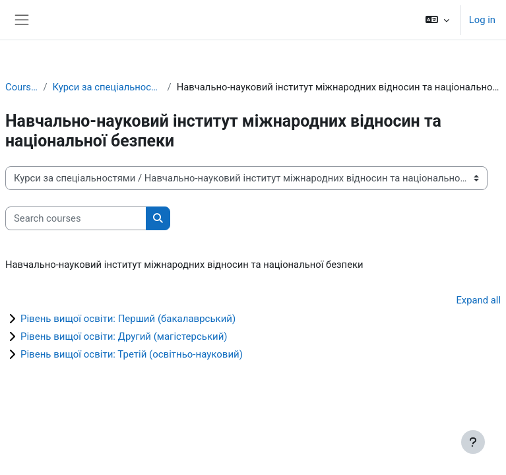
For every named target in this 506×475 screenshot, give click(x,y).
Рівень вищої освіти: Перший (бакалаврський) (128, 319)
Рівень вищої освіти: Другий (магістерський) (124, 336)
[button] (437, 20)
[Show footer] (473, 442)
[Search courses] (75, 218)
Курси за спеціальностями (107, 87)
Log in (482, 20)
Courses (21, 87)
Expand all (478, 300)
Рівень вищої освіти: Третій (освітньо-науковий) (131, 354)
